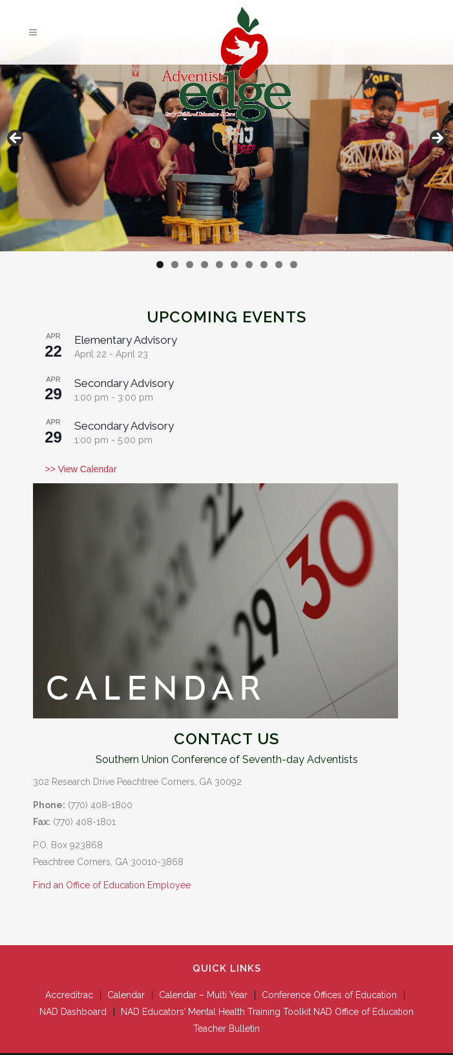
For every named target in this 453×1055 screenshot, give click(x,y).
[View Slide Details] (226, 141)
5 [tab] (219, 264)
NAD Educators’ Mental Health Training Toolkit (216, 1012)
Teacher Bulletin (226, 1028)
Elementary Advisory (125, 339)
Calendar (126, 995)
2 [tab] (174, 264)
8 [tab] (264, 264)
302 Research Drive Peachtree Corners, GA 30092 (137, 782)
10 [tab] (293, 264)
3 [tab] (189, 264)
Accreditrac (69, 995)
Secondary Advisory (124, 383)
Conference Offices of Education (329, 995)
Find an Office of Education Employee (112, 885)
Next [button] (437, 139)
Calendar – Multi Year (203, 995)
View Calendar (86, 469)
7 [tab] (249, 264)
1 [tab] (159, 264)
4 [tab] (204, 264)
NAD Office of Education (363, 1012)
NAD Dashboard (73, 1012)
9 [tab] (278, 264)
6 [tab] (234, 264)
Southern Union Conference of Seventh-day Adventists (227, 759)
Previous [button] (16, 139)
